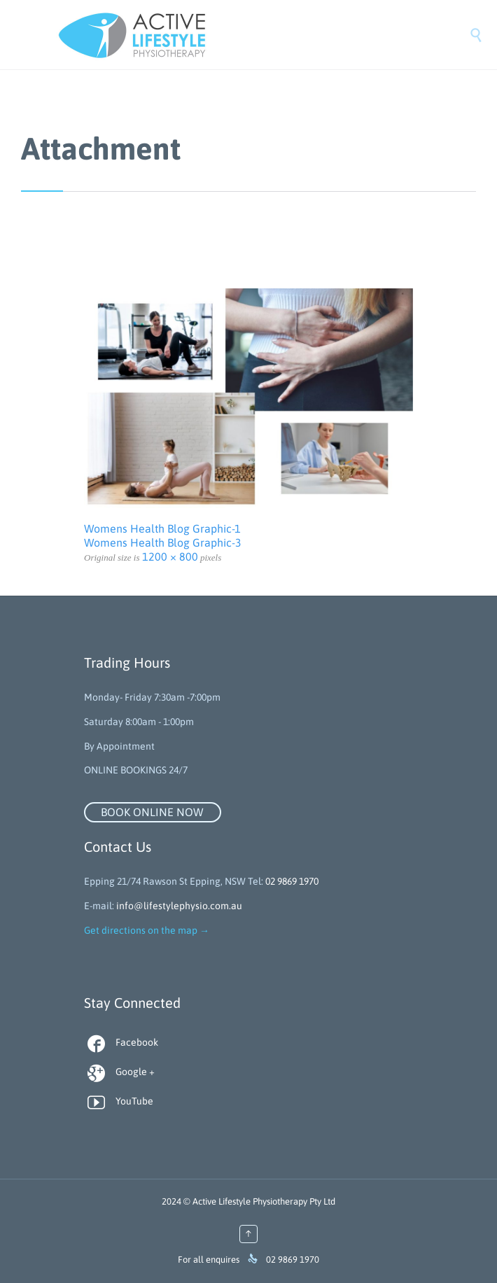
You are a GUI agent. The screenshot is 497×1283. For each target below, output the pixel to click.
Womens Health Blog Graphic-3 (162, 542)
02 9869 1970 (291, 881)
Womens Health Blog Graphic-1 (162, 528)
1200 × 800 (170, 556)
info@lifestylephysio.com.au (179, 905)
